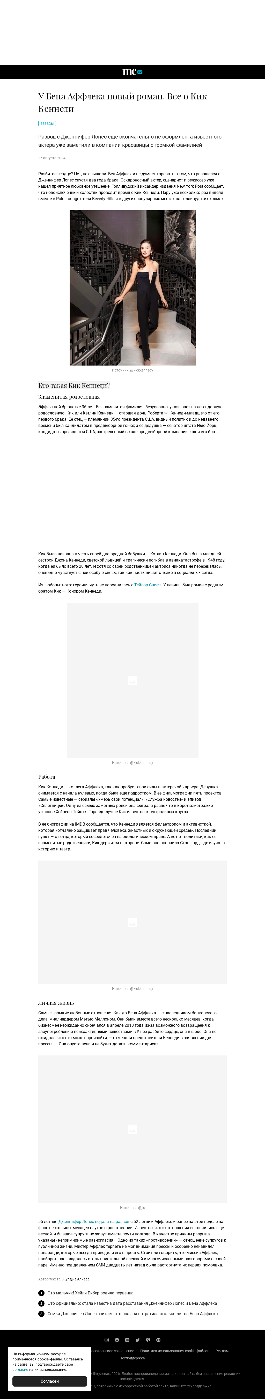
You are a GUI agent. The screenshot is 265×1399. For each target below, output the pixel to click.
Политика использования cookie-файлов (174, 1351)
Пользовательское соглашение (107, 1351)
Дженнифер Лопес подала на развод (93, 1221)
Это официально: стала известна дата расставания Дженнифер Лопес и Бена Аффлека (132, 1303)
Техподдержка (132, 1358)
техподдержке (199, 1386)
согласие (20, 1369)
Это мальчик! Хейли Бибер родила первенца (91, 1293)
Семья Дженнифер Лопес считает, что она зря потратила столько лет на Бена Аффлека (133, 1313)
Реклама (223, 1351)
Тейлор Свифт (147, 584)
